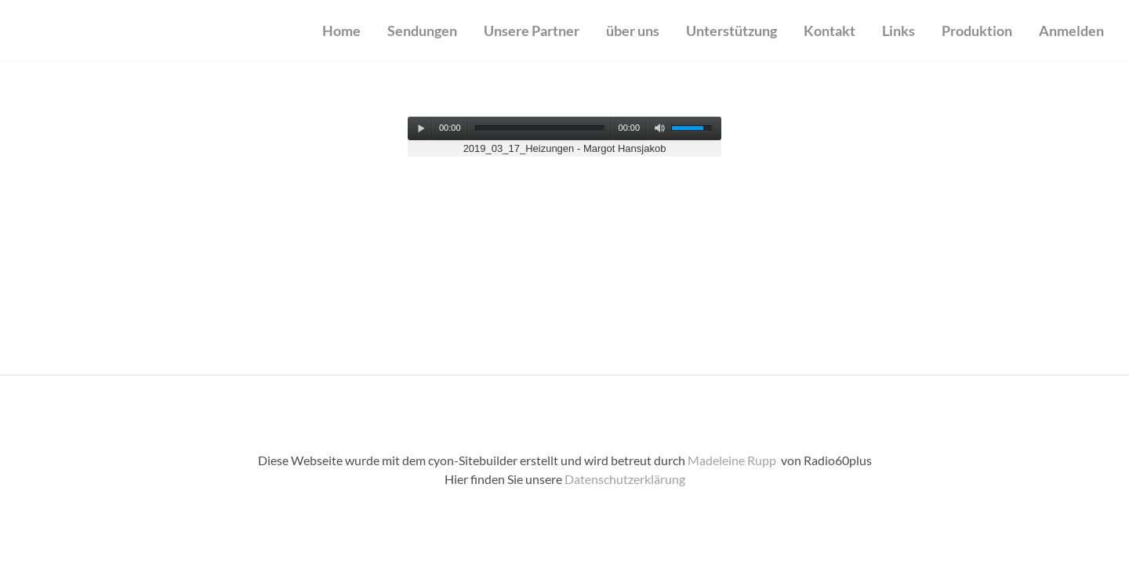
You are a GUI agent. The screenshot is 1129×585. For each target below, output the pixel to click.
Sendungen (422, 30)
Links (898, 30)
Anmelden (1071, 30)
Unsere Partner (531, 30)
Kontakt (829, 30)
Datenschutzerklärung (624, 478)
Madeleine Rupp (733, 460)
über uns (632, 30)
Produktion (977, 30)
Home (341, 30)
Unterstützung (731, 30)
